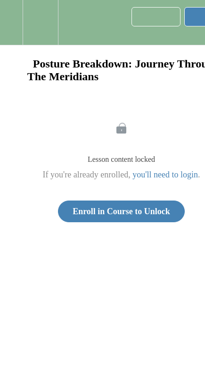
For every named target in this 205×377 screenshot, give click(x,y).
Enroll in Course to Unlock (121, 211)
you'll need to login (165, 174)
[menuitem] (40, 22)
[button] (11, 22)
